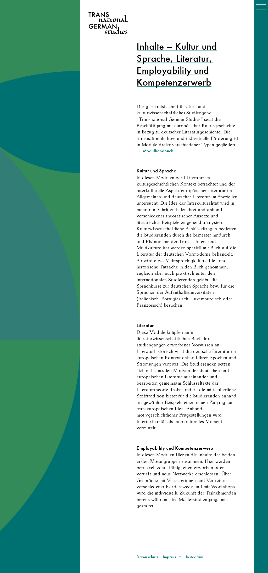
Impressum (172, 557)
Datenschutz (148, 557)
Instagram (194, 557)
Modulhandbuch (158, 151)
